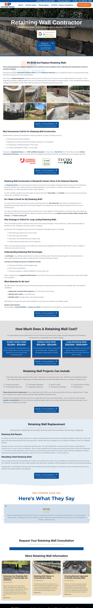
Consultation (84, 5)
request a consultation (11, 400)
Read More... (7, 598)
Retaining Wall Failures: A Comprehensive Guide (44, 578)
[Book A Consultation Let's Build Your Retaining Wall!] (46, 46)
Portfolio (54, 5)
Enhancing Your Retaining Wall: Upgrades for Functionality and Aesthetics (15, 578)
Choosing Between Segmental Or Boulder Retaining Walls (76, 578)
